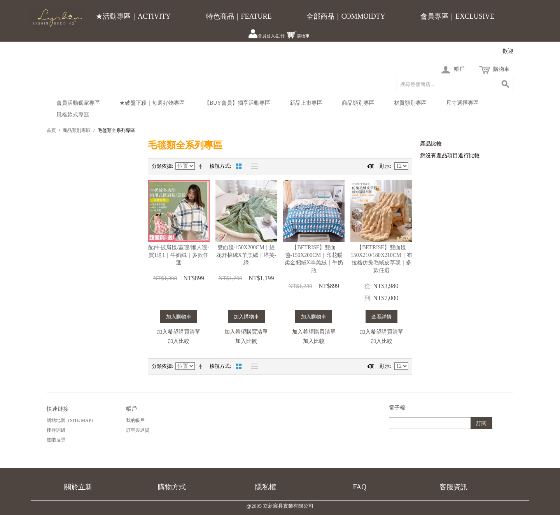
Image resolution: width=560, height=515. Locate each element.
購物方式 (172, 487)
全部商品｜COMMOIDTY (345, 16)
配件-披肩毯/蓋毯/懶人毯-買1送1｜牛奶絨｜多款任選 (178, 254)
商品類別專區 (358, 103)
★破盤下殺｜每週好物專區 (152, 103)
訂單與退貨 (137, 430)
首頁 (51, 130)
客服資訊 (453, 487)
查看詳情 (381, 317)
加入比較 (178, 341)
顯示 (385, 166)
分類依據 (162, 166)
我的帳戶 (135, 420)
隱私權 (265, 487)
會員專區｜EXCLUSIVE (457, 16)
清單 (252, 166)
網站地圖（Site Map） (71, 420)
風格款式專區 (72, 115)
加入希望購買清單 (178, 332)
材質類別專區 (410, 103)
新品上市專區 (306, 103)
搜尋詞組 (56, 430)
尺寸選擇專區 (462, 103)
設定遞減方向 (202, 166)
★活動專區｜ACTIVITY (133, 16)
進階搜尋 (56, 440)
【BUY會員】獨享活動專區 (237, 103)
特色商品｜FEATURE (239, 16)
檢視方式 (220, 166)
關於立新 (78, 487)
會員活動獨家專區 (78, 103)
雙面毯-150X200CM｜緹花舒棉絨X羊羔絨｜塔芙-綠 (246, 254)
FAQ (360, 487)
